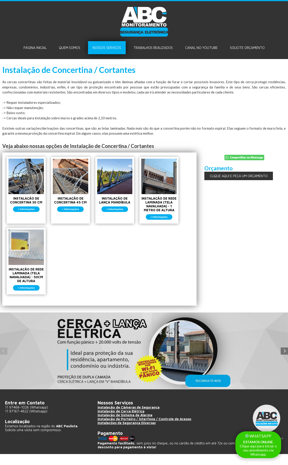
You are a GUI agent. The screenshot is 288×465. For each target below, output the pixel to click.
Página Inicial (35, 48)
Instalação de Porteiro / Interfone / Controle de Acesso (145, 431)
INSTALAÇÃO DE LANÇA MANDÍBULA (122, 187)
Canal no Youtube (201, 48)
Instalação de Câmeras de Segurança (129, 420)
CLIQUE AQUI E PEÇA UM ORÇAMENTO (238, 176)
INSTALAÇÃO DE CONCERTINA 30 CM (28, 187)
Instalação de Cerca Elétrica (121, 424)
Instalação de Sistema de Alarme (125, 428)
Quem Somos (69, 48)
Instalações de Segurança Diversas (127, 435)
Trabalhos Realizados (153, 48)
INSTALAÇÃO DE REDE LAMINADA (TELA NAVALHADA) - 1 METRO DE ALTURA (170, 191)
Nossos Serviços (107, 48)
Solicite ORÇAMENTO (247, 48)
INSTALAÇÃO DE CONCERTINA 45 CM (75, 187)
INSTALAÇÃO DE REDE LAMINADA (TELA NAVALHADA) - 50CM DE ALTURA (28, 268)
